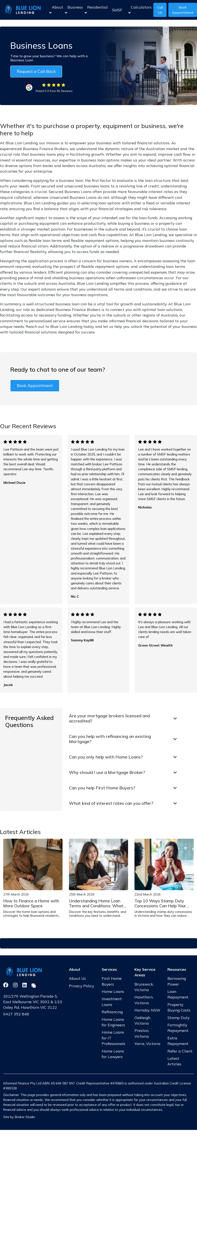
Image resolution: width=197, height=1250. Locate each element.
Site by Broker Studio (19, 1117)
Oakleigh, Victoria (142, 1020)
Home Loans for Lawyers (113, 1054)
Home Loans (113, 991)
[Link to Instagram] (16, 985)
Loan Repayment (177, 994)
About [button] (56, 10)
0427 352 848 (16, 1014)
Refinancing (112, 1011)
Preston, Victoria (141, 1033)
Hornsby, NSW (147, 1010)
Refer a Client (180, 1051)
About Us (77, 978)
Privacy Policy (81, 985)
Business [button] (74, 10)
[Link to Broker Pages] (33, 985)
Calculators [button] (140, 10)
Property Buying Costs (178, 1007)
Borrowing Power (176, 981)
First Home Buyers (112, 981)
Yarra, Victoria (147, 1043)
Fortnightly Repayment (177, 1027)
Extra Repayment (177, 1041)
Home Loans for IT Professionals (113, 1038)
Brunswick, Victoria (144, 987)
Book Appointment (35, 385)
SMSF (117, 10)
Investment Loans (112, 1001)
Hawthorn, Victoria (143, 1000)
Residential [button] (96, 10)
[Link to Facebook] (6, 985)
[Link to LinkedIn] (25, 985)
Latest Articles (174, 1061)
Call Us (160, 10)
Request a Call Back (36, 71)
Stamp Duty (178, 1017)
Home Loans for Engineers (113, 1022)
